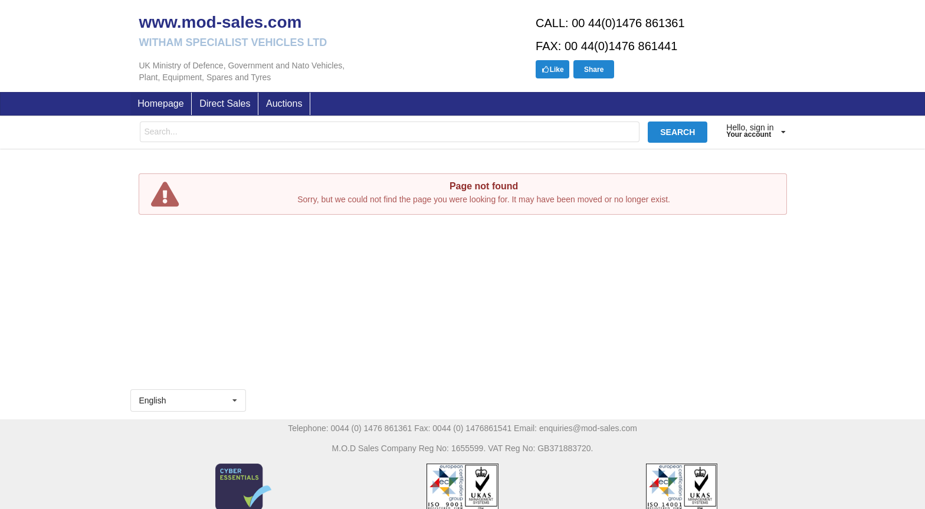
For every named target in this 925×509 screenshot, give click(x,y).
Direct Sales (224, 103)
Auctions (284, 103)
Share (593, 69)
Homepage (160, 103)
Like (553, 69)
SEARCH (677, 132)
